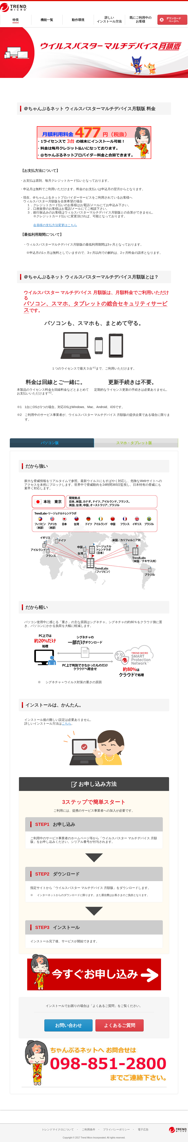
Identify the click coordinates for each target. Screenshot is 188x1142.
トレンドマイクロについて (58, 1129)
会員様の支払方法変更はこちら (55, 225)
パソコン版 (52, 444)
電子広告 (143, 1129)
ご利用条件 (88, 1129)
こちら (66, 723)
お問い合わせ (68, 1025)
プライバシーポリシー (116, 1129)
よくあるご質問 (119, 1025)
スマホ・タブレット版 (136, 444)
